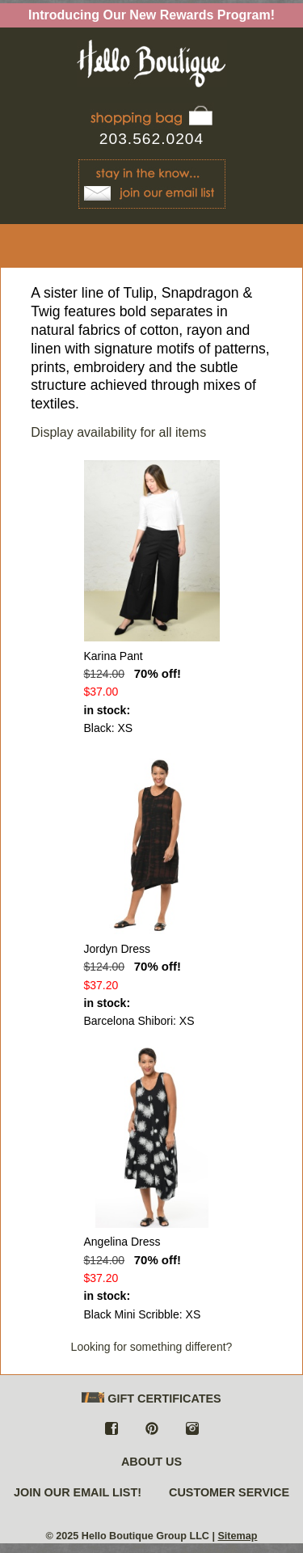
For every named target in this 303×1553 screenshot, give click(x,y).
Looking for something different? (152, 1346)
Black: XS (108, 727)
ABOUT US (151, 1461)
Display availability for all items (118, 432)
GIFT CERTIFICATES (151, 1399)
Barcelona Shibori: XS (139, 1020)
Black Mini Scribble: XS (142, 1314)
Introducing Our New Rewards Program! (151, 15)
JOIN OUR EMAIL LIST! (77, 1492)
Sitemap (237, 1536)
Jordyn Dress (117, 948)
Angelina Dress (122, 1241)
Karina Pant (113, 656)
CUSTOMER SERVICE (229, 1492)
